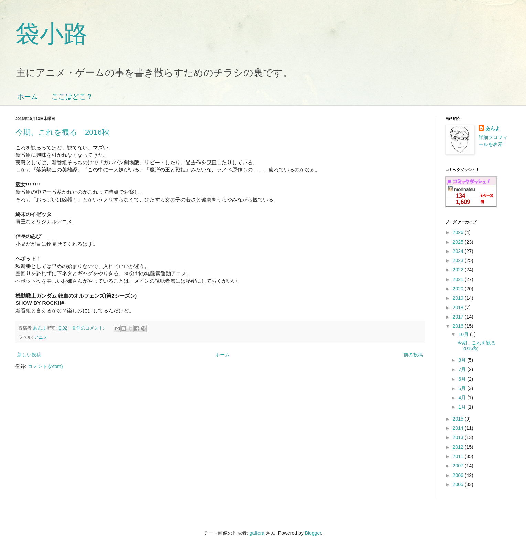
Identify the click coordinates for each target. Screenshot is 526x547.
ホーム (27, 96)
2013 (459, 437)
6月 (462, 379)
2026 (459, 232)
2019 (459, 298)
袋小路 (51, 33)
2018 (459, 307)
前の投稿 (413, 354)
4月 (462, 397)
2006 (459, 475)
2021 (459, 279)
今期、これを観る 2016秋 (62, 132)
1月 (462, 407)
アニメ (40, 337)
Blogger (313, 533)
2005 (459, 484)
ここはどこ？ (72, 96)
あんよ (492, 128)
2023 (459, 260)
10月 (464, 334)
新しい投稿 (29, 354)
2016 (459, 326)
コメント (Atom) (45, 366)
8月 (462, 360)
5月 (462, 388)
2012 (459, 447)
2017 (459, 317)
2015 (459, 419)
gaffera (257, 533)
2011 (459, 456)
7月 (462, 369)
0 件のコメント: (89, 328)
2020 (459, 288)
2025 (459, 242)
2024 (459, 251)
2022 (459, 269)
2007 (459, 465)
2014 (459, 428)
